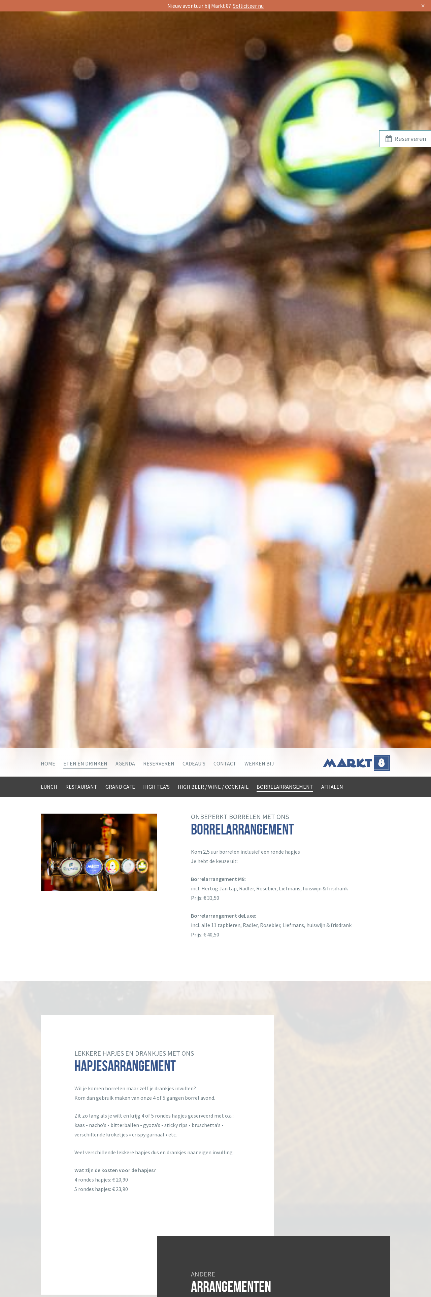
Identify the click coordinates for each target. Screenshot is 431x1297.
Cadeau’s (194, 763)
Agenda (125, 763)
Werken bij (259, 763)
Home (48, 763)
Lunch (49, 786)
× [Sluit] (423, 5)
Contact (224, 763)
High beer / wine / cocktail (213, 786)
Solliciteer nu (248, 5)
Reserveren (158, 763)
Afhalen (332, 786)
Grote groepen (86, 804)
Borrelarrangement (285, 786)
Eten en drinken (85, 763)
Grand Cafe (120, 786)
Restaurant (81, 786)
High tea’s (156, 786)
